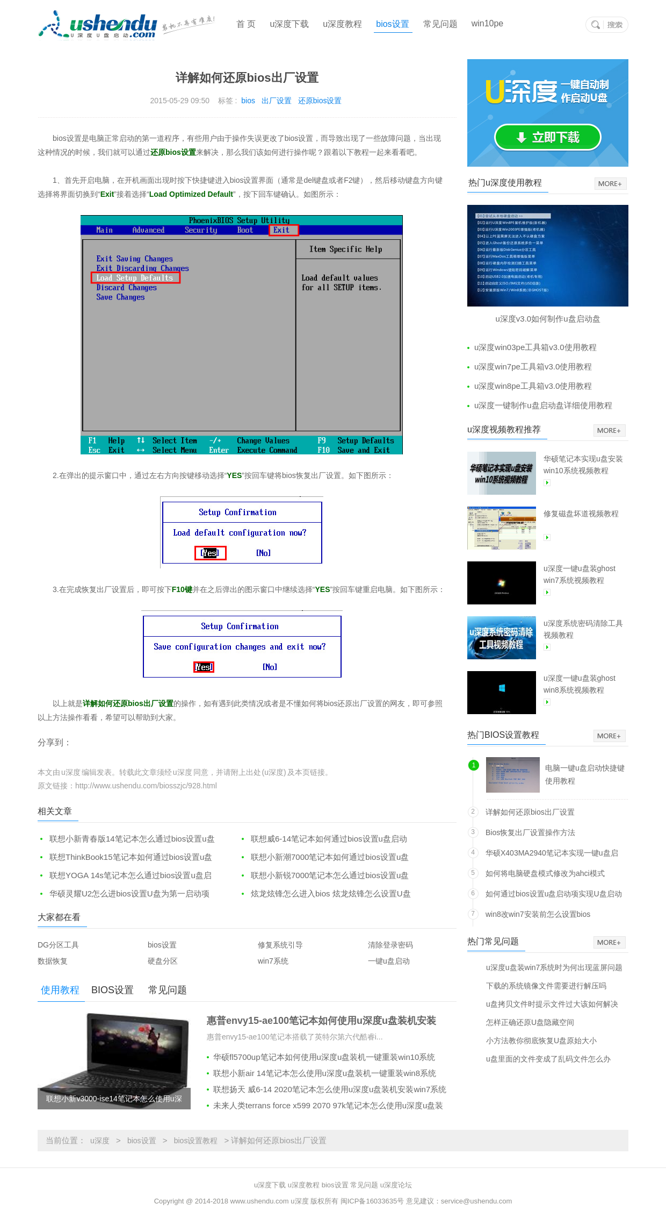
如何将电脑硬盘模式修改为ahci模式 (545, 873)
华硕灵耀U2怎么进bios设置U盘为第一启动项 (129, 893)
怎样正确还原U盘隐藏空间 (530, 1022)
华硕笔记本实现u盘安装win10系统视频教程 (583, 464)
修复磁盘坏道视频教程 (581, 513)
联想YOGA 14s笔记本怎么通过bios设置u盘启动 (125, 876)
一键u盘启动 (389, 961)
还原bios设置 (320, 100)
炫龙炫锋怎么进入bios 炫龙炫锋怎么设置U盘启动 (325, 894)
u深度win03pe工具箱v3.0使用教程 (535, 347)
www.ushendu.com (259, 1201)
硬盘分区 (163, 961)
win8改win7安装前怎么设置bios (538, 914)
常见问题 (440, 24)
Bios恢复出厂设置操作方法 (530, 832)
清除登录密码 (390, 945)
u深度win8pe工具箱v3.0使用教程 (533, 385)
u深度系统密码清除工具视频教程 (583, 629)
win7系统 (273, 961)
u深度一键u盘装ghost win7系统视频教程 (580, 574)
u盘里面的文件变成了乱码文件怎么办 (548, 1059)
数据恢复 (53, 961)
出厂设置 (277, 100)
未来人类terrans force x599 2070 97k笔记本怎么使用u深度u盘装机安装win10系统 (325, 1107)
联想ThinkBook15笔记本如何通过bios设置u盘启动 (125, 857)
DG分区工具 (58, 945)
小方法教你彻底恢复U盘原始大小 (541, 1040)
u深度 (100, 1140)
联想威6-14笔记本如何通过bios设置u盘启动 (329, 838)
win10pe (488, 23)
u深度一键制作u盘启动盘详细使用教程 (543, 405)
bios (248, 100)
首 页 (246, 24)
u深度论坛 (396, 1185)
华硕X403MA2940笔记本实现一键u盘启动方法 (552, 855)
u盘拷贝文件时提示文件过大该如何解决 (552, 1004)
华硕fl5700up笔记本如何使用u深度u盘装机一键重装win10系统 (324, 1057)
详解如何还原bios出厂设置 (530, 812)
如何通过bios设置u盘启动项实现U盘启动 (554, 893)
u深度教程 (342, 24)
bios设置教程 (196, 1140)
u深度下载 (289, 24)
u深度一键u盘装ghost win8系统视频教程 (580, 684)
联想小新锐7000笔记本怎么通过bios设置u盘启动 (324, 876)
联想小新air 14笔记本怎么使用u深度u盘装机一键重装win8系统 (324, 1073)
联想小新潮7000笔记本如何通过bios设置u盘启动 (324, 857)
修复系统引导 (280, 945)
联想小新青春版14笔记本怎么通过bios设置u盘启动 (126, 839)
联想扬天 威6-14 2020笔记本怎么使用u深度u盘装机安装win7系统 (329, 1089)
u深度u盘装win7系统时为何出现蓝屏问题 (554, 967)
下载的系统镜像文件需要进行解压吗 (546, 985)
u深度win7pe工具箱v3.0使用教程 (533, 366)
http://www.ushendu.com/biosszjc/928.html (146, 785)
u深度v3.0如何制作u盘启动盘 (547, 318)
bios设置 (392, 24)
